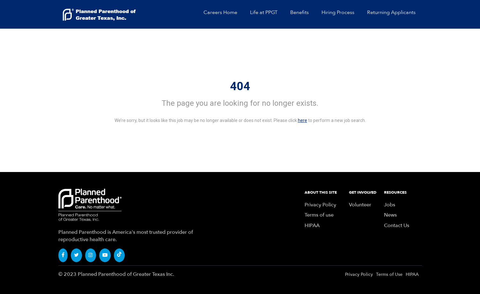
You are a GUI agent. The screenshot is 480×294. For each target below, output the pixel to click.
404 (240, 86)
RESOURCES (395, 192)
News (390, 215)
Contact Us (396, 225)
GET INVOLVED (362, 192)
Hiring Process (337, 12)
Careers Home (220, 12)
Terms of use (319, 215)
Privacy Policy (320, 204)
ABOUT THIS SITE (321, 192)
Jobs (389, 204)
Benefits (299, 12)
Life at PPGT (263, 12)
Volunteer (360, 204)
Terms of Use (389, 274)
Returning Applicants (391, 12)
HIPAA (312, 225)
